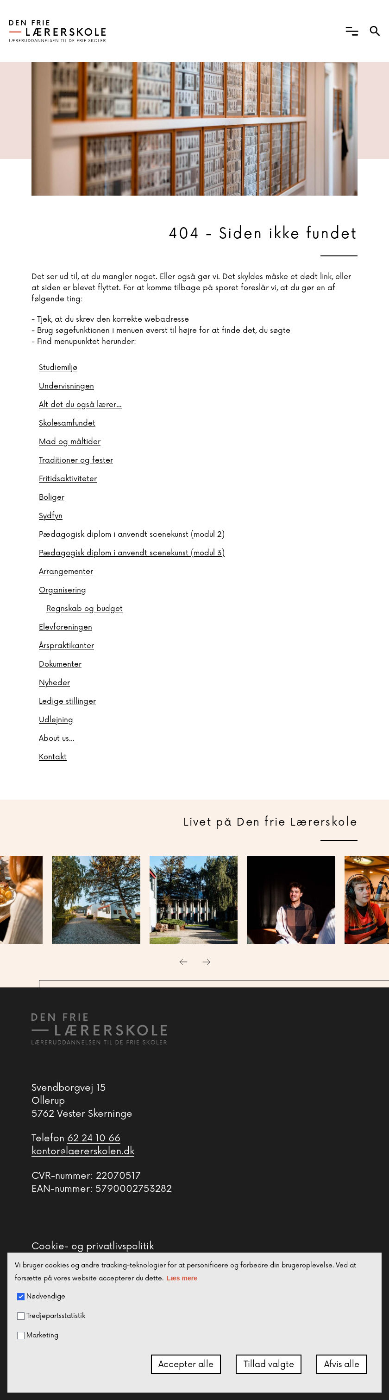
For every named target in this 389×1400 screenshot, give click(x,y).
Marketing (37, 1335)
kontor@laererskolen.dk (82, 1151)
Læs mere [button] (182, 1278)
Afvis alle (341, 1364)
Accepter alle (185, 1364)
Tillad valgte (269, 1364)
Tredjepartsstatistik (51, 1316)
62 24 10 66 (93, 1138)
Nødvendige (41, 1296)
